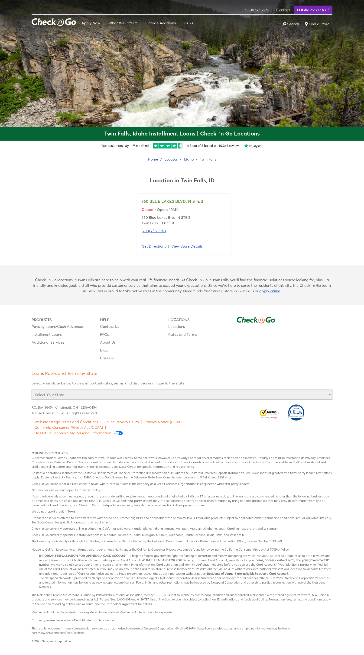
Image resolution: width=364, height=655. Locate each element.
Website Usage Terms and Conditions (66, 421)
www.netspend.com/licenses (115, 582)
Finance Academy (160, 23)
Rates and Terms (182, 334)
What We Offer (121, 23)
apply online (269, 291)
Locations (176, 326)
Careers (107, 358)
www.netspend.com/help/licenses (61, 633)
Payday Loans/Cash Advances (58, 326)
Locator (171, 159)
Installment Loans (47, 334)
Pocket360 (313, 9)
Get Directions (154, 246)
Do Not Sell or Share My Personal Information (78, 433)
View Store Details (187, 246)
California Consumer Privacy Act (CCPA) (68, 427)
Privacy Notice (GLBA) (163, 421)
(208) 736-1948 (154, 231)
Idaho (189, 159)
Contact (283, 10)
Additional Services (48, 342)
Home (153, 159)
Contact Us (109, 326)
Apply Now (90, 23)
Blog (104, 350)
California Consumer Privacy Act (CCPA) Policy (256, 549)
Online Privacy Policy (121, 421)
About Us (108, 342)
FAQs (188, 23)
